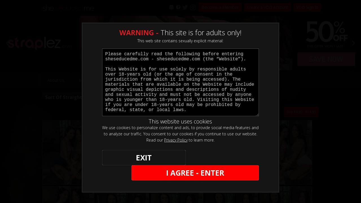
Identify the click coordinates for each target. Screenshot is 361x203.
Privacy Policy (176, 140)
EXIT (122, 158)
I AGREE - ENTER (203, 158)
